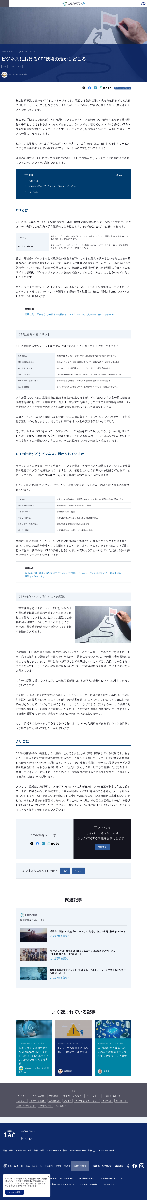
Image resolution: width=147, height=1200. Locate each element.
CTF (4, 66)
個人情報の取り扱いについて (113, 1178)
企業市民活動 (54, 1101)
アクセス (28, 1138)
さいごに (33, 191)
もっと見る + (61, 1105)
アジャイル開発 (38, 1096)
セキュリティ (16, 66)
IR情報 (58, 1165)
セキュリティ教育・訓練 (81, 1150)
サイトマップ (108, 1184)
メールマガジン (105, 1165)
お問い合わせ (80, 1165)
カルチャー (21, 1101)
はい (65, 870)
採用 (66, 1165)
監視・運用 (39, 1150)
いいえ (78, 870)
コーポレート (121, 1101)
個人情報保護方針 (86, 1178)
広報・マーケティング (26, 1105)
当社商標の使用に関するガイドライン (58, 1184)
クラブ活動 (107, 1101)
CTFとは (33, 180)
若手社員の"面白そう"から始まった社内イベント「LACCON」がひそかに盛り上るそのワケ (70, 314)
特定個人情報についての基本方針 (59, 1178)
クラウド (67, 1101)
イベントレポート (93, 1096)
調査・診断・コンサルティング (17, 1150)
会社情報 (49, 1165)
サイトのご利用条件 (14, 1192)
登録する (102, 846)
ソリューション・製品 (57, 1150)
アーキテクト (22, 1096)
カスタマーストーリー (113, 1096)
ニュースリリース (34, 1165)
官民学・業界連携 (38, 1101)
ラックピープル (7, 51)
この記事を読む (59, 935)
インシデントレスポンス (71, 1096)
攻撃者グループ (45, 1105)
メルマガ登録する (124, 88)
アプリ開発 (53, 1096)
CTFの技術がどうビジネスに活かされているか (52, 186)
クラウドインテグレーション (87, 1101)
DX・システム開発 (106, 1150)
